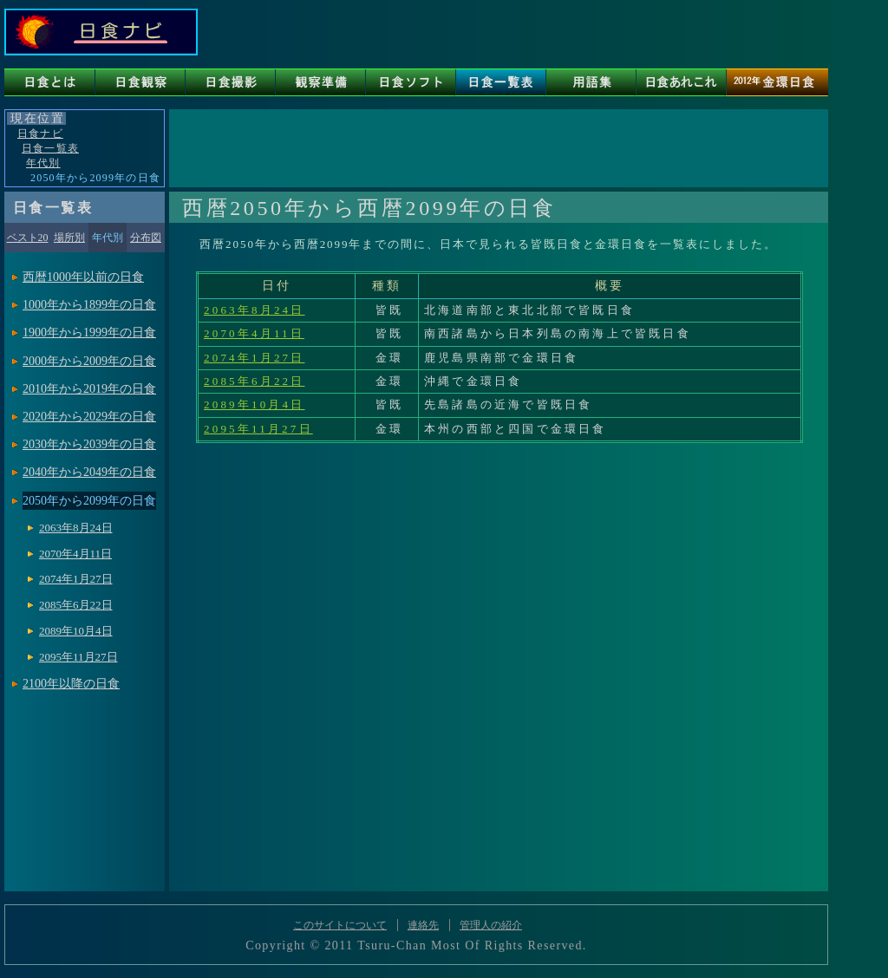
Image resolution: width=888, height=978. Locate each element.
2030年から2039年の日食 (89, 444)
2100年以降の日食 (71, 683)
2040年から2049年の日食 (89, 472)
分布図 (145, 237)
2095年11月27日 (258, 428)
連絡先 (423, 925)
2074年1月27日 (254, 357)
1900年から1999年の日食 (89, 332)
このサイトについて (340, 925)
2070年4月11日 (254, 333)
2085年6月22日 (254, 381)
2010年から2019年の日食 (89, 388)
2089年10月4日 (254, 404)
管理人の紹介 (491, 925)
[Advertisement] (497, 148)
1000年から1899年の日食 (89, 304)
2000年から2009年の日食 (89, 361)
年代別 (43, 163)
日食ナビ (40, 133)
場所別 (69, 237)
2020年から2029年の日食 (89, 416)
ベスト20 (28, 237)
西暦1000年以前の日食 (83, 277)
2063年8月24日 (254, 309)
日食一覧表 (50, 148)
